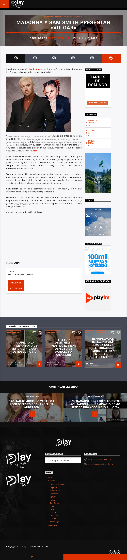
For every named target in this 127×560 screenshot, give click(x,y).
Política (53, 500)
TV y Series (54, 503)
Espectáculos (13, 332)
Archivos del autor (16, 286)
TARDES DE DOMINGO (92, 121)
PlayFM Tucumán (60, 38)
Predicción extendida (98, 234)
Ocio (52, 509)
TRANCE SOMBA (90, 142)
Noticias (68, 16)
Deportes (54, 487)
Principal (78, 16)
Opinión (53, 497)
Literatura (54, 515)
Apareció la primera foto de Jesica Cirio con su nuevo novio (24, 347)
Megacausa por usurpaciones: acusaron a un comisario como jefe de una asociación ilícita (95, 404)
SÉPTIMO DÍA (91, 132)
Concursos (52, 525)
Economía (54, 494)
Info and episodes (97, 103)
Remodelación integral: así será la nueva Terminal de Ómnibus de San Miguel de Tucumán (102, 348)
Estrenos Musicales (53, 16)
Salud (52, 506)
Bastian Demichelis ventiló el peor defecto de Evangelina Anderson (63, 347)
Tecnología (54, 521)
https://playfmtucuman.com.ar (100, 459)
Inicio (50, 477)
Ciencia (53, 518)
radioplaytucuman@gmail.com (100, 464)
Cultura (53, 512)
